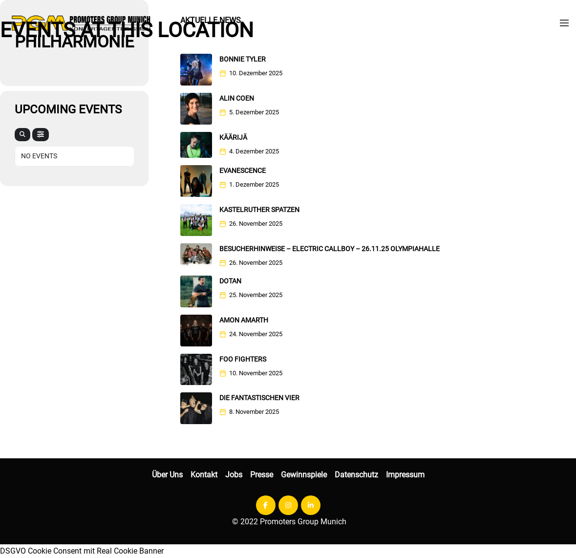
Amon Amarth (243, 320)
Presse (261, 474)
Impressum (405, 474)
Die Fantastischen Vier (259, 398)
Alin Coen (236, 98)
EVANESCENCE (242, 170)
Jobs (233, 474)
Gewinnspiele (304, 474)
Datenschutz (356, 474)
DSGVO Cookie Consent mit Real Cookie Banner (82, 551)
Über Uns (167, 474)
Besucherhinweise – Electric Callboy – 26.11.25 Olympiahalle (329, 249)
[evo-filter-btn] (40, 134)
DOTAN (230, 281)
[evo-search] (22, 134)
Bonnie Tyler (242, 59)
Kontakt (204, 474)
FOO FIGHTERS (242, 359)
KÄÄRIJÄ (233, 137)
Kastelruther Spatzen (259, 210)
